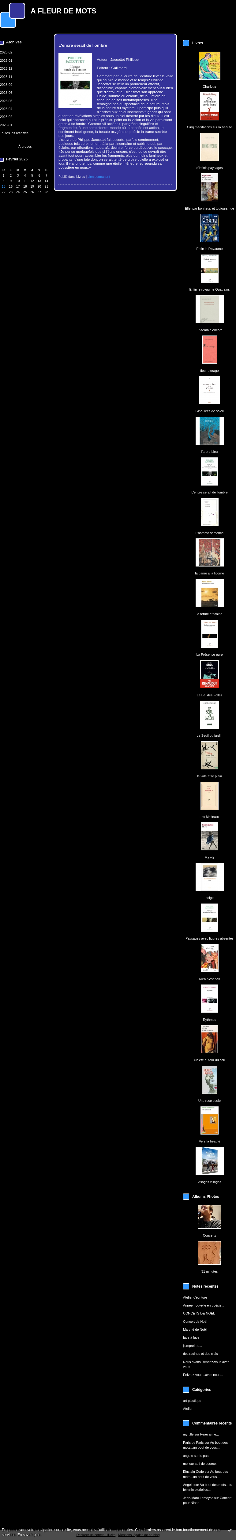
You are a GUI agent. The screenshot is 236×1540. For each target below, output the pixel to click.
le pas (204, 1456)
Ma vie (209, 857)
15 (4, 186)
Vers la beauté (209, 1141)
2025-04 (6, 109)
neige (209, 898)
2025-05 (6, 101)
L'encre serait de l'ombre (209, 492)
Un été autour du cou (209, 1060)
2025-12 (6, 68)
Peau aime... (209, 1434)
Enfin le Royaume (209, 249)
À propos (25, 146)
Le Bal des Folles (210, 695)
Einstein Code (193, 1471)
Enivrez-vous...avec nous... (203, 1375)
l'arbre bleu (209, 451)
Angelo (188, 1485)
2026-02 (6, 52)
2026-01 (6, 60)
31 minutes (209, 1271)
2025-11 (6, 77)
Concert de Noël (195, 1321)
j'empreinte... (192, 1346)
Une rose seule (209, 1100)
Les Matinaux (209, 817)
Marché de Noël (195, 1329)
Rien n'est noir (209, 979)
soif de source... (207, 1463)
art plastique (192, 1400)
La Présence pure (209, 654)
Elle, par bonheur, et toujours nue (209, 208)
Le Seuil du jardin (209, 735)
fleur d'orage (209, 370)
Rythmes (209, 1019)
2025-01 (6, 125)
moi (186, 1463)
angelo (188, 1456)
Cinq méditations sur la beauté (209, 127)
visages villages (209, 1182)
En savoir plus (28, 1535)
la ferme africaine (210, 614)
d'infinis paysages (210, 168)
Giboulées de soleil (209, 411)
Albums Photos (205, 1196)
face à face (191, 1337)
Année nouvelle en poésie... (203, 1305)
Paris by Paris (193, 1442)
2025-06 (6, 92)
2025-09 (6, 84)
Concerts (209, 1235)
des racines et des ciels (200, 1353)
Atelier (188, 1408)
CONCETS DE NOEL (199, 1313)
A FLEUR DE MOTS (63, 11)
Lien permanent (99, 176)
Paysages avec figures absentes (209, 938)
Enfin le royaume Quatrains (209, 289)
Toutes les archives (14, 133)
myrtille (188, 1434)
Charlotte (209, 86)
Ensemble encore (210, 330)
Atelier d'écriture (195, 1297)
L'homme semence (210, 533)
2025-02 (6, 117)
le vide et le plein (209, 776)
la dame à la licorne (209, 573)
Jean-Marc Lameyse (198, 1498)
